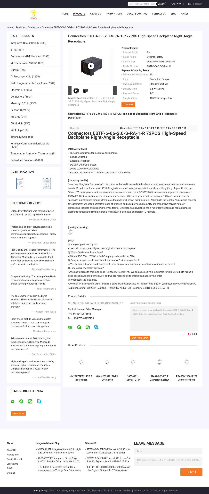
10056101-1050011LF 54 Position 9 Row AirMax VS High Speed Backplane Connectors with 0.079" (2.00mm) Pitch (133, 378)
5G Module (17, 123)
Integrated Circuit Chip (23, 43)
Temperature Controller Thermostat (31, 153)
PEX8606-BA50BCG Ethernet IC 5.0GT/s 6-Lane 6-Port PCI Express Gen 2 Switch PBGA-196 (108, 451)
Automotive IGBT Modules (26, 56)
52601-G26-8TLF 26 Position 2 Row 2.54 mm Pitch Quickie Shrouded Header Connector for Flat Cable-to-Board (159, 378)
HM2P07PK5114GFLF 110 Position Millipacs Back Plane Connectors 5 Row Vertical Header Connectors (81, 378)
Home (65, 13)
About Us (95, 13)
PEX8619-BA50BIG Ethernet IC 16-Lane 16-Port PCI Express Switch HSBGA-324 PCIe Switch (108, 460)
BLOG (173, 13)
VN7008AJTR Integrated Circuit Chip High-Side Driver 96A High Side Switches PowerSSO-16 (59, 451)
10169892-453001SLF (120, 288)
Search (161, 4)
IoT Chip (15, 116)
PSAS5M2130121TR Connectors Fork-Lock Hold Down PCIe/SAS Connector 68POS (186, 378)
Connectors (33, 27)
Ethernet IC (17, 90)
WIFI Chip (16, 130)
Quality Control (137, 13)
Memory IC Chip (20, 103)
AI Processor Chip (21, 76)
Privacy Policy (40, 490)
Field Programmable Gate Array (29, 83)
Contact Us (159, 13)
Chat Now (176, 3)
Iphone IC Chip (19, 136)
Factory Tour (114, 13)
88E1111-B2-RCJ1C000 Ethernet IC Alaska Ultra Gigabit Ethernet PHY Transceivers (108, 469)
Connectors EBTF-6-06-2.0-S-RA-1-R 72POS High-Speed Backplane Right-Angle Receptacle (91, 101)
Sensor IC (16, 110)
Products (79, 13)
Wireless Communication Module (30, 143)
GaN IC (15, 69)
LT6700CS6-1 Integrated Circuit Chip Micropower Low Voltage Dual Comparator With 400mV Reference (59, 469)
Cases (185, 13)
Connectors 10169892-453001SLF (90, 288)
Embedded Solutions (23, 160)
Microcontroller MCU (23, 63)
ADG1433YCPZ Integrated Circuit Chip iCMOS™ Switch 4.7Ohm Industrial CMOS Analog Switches (59, 460)
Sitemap (11, 473)
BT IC (14, 49)
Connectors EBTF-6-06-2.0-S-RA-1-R (151, 288)
